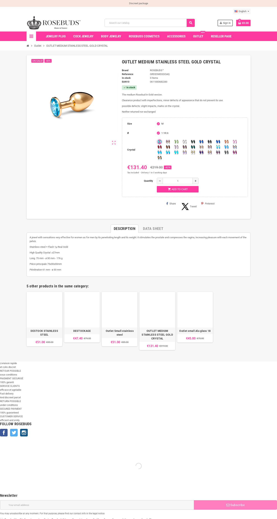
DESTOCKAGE (82, 330)
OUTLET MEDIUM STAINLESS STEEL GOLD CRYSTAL (157, 334)
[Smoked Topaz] (167, 147)
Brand (125, 70)
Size (129, 123)
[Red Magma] (159, 147)
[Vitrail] (159, 157)
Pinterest (208, 203)
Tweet (188, 206)
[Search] (150, 23)
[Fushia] (234, 152)
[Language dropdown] (242, 11)
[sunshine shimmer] (201, 147)
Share (171, 203)
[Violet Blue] (201, 152)
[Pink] (234, 141)
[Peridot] (167, 152)
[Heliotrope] (201, 141)
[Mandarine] (226, 141)
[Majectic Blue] (218, 141)
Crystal (131, 149)
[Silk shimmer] (184, 152)
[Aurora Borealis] (167, 141)
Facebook (4, 432)
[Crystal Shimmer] (193, 152)
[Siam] (218, 147)
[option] (44, 321)
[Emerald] (193, 141)
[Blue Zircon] (193, 147)
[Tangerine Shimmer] (234, 147)
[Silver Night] (226, 152)
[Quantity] (178, 181)
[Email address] (97, 505)
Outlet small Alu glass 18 (195, 330)
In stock (126, 78)
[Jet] (209, 141)
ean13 (125, 81)
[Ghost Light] (218, 152)
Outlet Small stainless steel (120, 332)
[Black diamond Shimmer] (159, 152)
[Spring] (176, 147)
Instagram (24, 432)
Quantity (148, 180)
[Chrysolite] (176, 141)
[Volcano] (184, 147)
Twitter (14, 432)
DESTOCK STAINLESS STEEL (44, 332)
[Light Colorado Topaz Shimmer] (226, 147)
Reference (127, 74)
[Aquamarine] (159, 141)
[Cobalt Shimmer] (176, 152)
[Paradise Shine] (209, 152)
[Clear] (184, 141)
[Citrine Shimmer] (209, 147)
